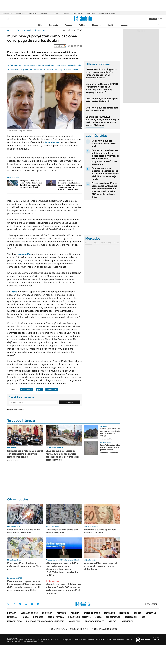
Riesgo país (33, 13)
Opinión (110, 25)
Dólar (40, 25)
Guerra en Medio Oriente (107, 13)
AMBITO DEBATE (104, 629)
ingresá (160, 18)
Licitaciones (127, 621)
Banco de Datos (92, 613)
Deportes (38, 617)
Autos (98, 617)
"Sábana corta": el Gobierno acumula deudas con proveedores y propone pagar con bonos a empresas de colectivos (70, 185)
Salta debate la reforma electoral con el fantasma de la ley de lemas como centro (25, 453)
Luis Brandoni (77, 13)
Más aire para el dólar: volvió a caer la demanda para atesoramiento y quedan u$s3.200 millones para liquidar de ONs (62, 569)
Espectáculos (113, 617)
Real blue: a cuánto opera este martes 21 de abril (100, 531)
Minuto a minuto (53, 581)
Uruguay (124, 25)
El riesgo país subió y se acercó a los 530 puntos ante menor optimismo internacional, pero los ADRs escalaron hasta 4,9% (104, 190)
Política (82, 25)
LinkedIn (26, 604)
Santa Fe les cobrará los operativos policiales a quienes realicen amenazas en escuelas (110, 448)
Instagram (20, 604)
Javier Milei (91, 13)
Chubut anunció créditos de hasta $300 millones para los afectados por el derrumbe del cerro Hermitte (62, 455)
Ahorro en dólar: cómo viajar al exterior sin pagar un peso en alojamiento (100, 566)
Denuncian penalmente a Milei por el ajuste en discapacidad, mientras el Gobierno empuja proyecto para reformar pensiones (105, 157)
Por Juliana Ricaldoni (106, 439)
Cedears (116, 243)
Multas (112, 621)
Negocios (96, 25)
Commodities (106, 243)
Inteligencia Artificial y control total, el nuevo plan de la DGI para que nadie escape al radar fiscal (31, 183)
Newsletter (161, 25)
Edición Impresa (56, 617)
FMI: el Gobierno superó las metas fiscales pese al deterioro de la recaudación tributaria (45, 65)
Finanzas (68, 25)
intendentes (52, 142)
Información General (79, 617)
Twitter (8, 604)
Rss (143, 617)
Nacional (12, 617)
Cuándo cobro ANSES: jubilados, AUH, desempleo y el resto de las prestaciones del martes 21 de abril (102, 121)
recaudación (24, 254)
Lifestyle (151, 613)
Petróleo (55, 13)
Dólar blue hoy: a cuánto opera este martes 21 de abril (102, 100)
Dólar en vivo (20, 13)
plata (39, 389)
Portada (11, 613)
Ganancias (44, 13)
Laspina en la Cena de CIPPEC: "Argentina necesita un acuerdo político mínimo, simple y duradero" (102, 88)
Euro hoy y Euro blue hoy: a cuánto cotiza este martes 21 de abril (24, 566)
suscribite (153, 18)
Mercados (109, 613)
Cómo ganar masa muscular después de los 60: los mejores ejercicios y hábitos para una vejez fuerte (105, 174)
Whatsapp (38, 604)
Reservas (66, 13)
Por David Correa (13, 461)
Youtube (32, 604)
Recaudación (40, 30)
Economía (53, 25)
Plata (14, 291)
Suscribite (70, 402)
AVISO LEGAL (74, 621)
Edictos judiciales (94, 621)
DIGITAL (58, 629)
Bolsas (96, 243)
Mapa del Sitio (14, 621)
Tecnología (131, 617)
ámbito (10, 30)
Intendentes (52, 389)
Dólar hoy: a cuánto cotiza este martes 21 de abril (102, 109)
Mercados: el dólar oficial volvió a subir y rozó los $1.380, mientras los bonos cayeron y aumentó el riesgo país (63, 589)
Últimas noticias (29, 613)
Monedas (88, 243)
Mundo (25, 617)
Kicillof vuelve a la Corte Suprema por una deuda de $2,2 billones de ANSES (110, 432)
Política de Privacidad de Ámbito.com (45, 621)
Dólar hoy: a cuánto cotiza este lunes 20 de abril (103, 143)
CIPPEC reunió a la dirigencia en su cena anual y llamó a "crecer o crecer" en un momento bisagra (101, 73)
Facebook (14, 604)
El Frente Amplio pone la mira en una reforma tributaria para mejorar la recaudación (44, 69)
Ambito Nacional (24, 30)
